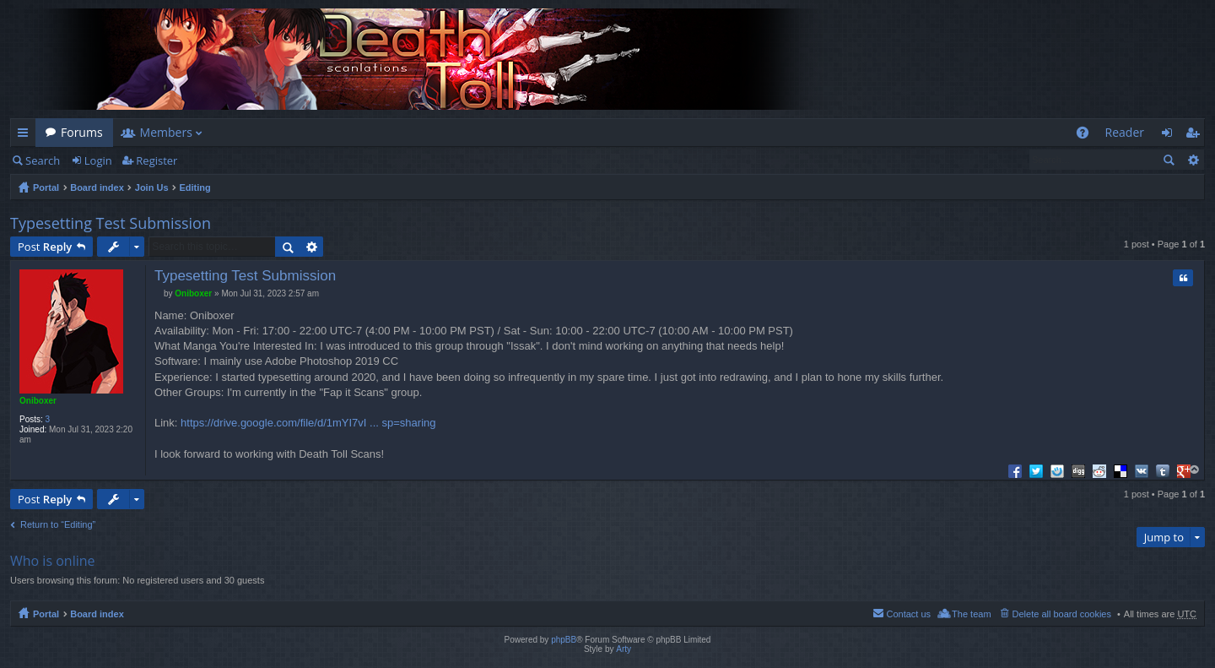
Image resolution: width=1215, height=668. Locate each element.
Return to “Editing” (57, 524)
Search (42, 160)
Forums (82, 132)
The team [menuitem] (971, 614)
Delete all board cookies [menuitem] (1061, 614)
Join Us (152, 187)
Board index (97, 187)
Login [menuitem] (1172, 135)
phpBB (563, 639)
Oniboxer (38, 400)
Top (1195, 469)
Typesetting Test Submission (110, 223)
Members (166, 132)
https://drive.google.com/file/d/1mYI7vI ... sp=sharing (308, 422)
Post (45, 246)
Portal (46, 187)
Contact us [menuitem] (908, 614)
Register (156, 160)
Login (98, 160)
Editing (195, 187)
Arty (623, 649)
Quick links (26, 135)
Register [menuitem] (1195, 135)
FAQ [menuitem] (1087, 135)
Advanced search (1192, 159)
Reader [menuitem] (1124, 132)
